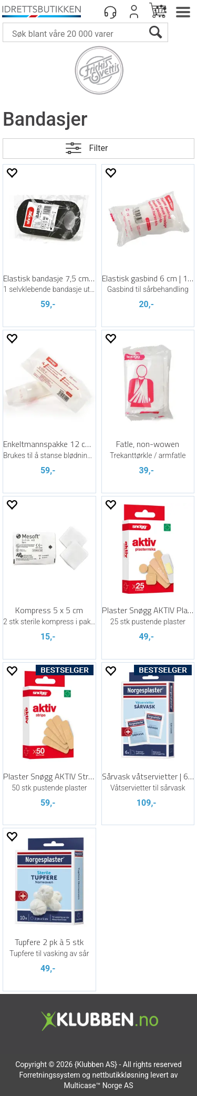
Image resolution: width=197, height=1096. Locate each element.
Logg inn (133, 11)
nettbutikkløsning (120, 1075)
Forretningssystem (49, 1075)
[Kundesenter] (110, 11)
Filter (98, 148)
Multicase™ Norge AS (98, 1085)
